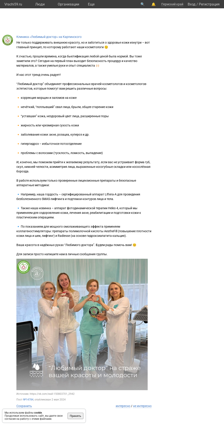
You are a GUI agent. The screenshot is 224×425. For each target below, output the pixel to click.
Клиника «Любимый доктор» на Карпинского (49, 37)
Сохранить (24, 406)
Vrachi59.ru (13, 4)
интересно (123, 406)
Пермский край (172, 4)
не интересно (142, 406)
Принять (75, 416)
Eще (91, 4)
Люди (40, 4)
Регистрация (209, 4)
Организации (68, 4)
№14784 (28, 399)
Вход (192, 4)
